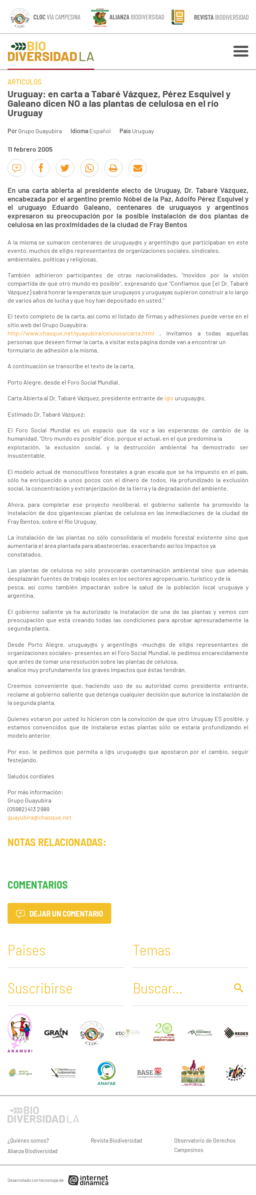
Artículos (24, 81)
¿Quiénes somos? (28, 1140)
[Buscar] (178, 987)
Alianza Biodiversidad (33, 1150)
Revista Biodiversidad (116, 1140)
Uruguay (143, 130)
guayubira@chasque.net (40, 817)
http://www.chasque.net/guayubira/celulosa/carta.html (81, 333)
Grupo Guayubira (40, 130)
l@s (169, 397)
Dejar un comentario (59, 913)
